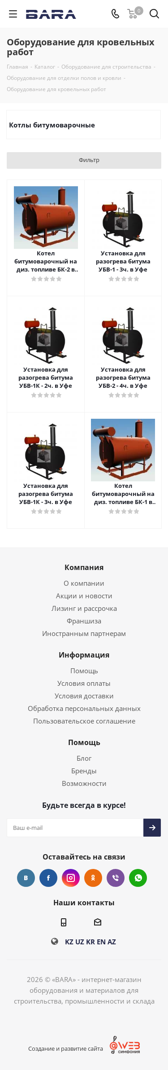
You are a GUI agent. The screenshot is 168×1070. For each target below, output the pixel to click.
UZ (79, 941)
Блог (84, 758)
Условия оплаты (84, 683)
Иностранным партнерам (84, 633)
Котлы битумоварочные (52, 124)
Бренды (84, 770)
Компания (84, 567)
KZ (69, 941)
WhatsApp (138, 878)
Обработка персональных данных (84, 708)
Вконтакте (26, 878)
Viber (116, 878)
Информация (84, 655)
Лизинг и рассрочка (84, 608)
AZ (112, 941)
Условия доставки (84, 695)
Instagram (71, 878)
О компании (84, 583)
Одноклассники (93, 878)
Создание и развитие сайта (65, 1048)
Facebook (48, 878)
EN (101, 941)
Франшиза (84, 620)
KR (90, 941)
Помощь (84, 670)
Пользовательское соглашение (84, 720)
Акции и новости (84, 595)
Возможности (84, 783)
